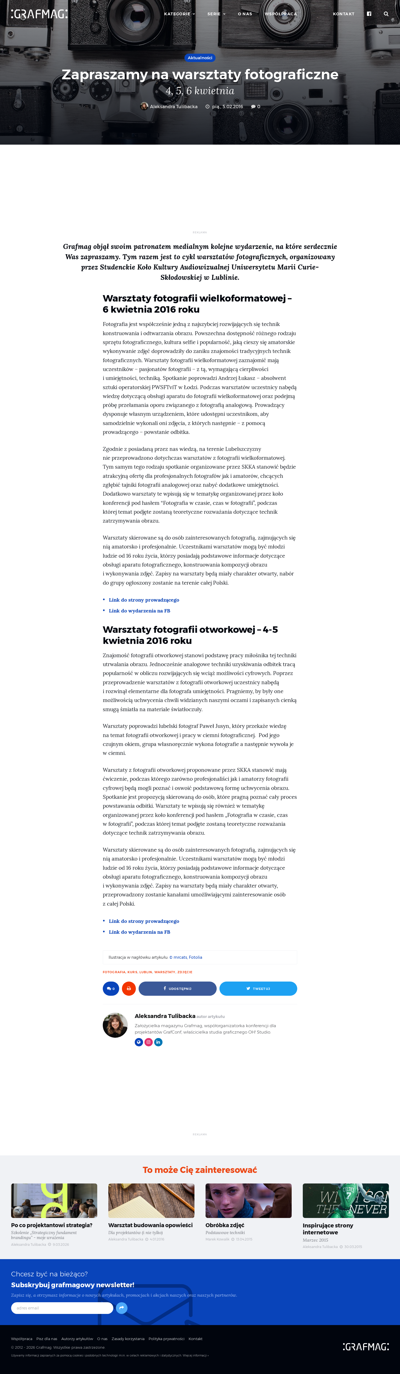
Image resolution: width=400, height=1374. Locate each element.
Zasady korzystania (128, 1344)
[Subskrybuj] (122, 1313)
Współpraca (281, 13)
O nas (245, 13)
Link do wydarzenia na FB (141, 610)
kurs (132, 972)
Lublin (145, 972)
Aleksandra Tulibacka (169, 106)
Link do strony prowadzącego (145, 599)
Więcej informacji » (196, 1361)
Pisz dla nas (46, 1344)
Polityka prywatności (166, 1344)
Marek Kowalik (217, 1240)
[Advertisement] (200, 192)
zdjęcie (185, 972)
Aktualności (200, 57)
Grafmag (43, 1352)
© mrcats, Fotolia (185, 957)
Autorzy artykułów (77, 1344)
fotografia (114, 972)
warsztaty (165, 972)
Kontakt (344, 13)
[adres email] (62, 1313)
